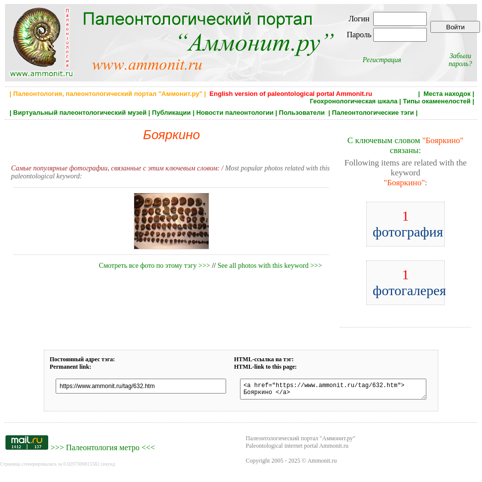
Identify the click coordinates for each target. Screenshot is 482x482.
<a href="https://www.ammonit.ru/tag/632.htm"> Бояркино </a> (333, 390)
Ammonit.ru (322, 463)
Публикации (171, 112)
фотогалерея (409, 282)
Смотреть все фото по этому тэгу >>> (154, 265)
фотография (408, 224)
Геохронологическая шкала (353, 101)
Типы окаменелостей (437, 101)
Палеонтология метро (103, 450)
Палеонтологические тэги (373, 112)
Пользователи (302, 112)
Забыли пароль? (460, 60)
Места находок (447, 93)
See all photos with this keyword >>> (270, 265)
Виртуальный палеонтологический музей (80, 112)
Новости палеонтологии (235, 112)
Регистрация (382, 60)
